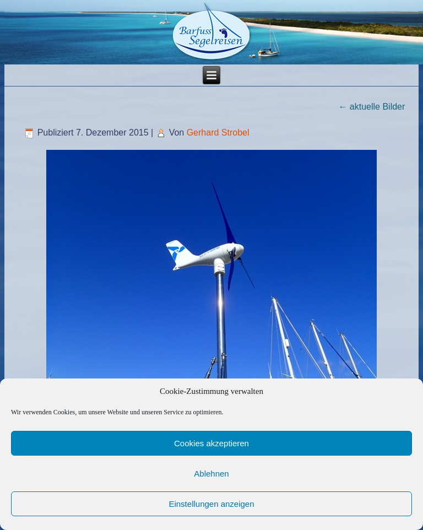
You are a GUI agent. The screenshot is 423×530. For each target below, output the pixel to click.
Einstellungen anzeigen (211, 504)
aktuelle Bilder (371, 106)
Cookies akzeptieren (211, 443)
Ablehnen (211, 473)
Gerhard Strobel (218, 132)
